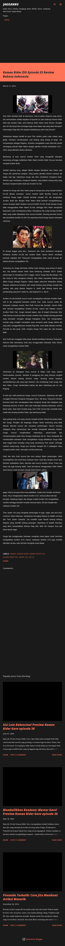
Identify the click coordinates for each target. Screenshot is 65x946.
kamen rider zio (10, 557)
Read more (57, 755)
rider (21, 557)
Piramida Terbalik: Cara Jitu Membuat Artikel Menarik (30, 897)
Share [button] (5, 561)
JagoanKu (11, 4)
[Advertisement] (32, 41)
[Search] (54, 4)
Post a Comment (18, 755)
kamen (13, 554)
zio (26, 557)
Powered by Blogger (32, 939)
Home (6, 20)
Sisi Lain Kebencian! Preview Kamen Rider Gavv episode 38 (29, 727)
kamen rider (22, 554)
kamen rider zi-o (37, 554)
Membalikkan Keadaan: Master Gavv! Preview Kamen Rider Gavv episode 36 (30, 812)
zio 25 (31, 557)
